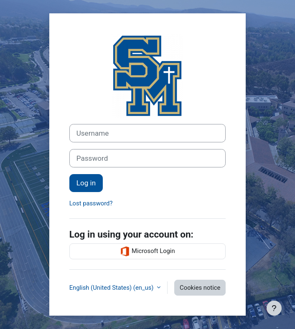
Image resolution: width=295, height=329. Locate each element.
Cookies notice (200, 287)
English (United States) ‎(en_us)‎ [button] (112, 287)
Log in (86, 183)
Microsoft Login (147, 251)
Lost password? (91, 203)
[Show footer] (274, 308)
